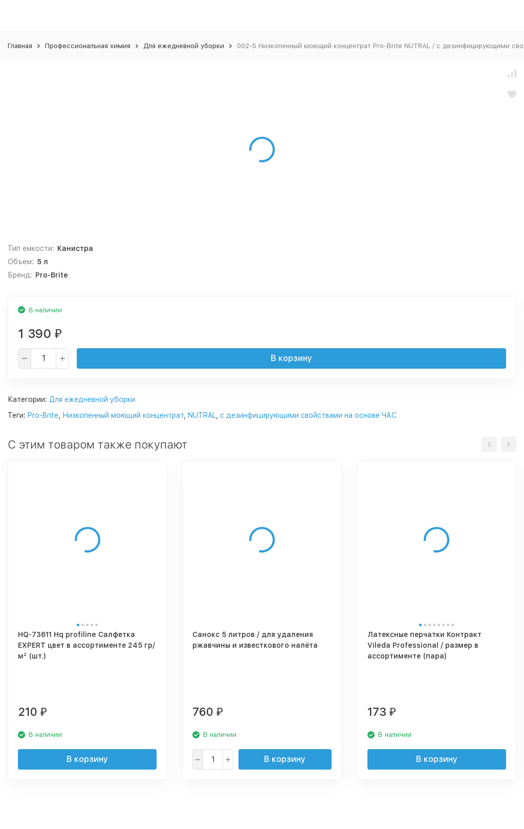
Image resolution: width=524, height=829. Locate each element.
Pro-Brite (43, 415)
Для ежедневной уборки (183, 46)
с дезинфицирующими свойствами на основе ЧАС (308, 415)
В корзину (291, 358)
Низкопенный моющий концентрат (123, 415)
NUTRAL (202, 415)
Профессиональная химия (87, 46)
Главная (20, 46)
